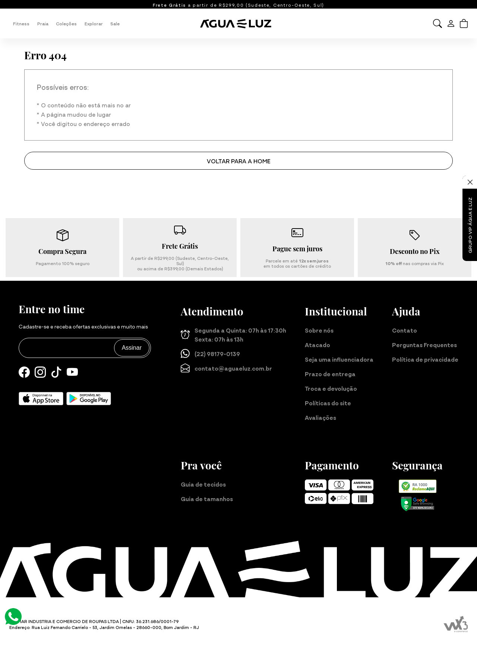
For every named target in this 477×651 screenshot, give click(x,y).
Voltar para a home (239, 161)
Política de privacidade (425, 359)
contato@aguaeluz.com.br (226, 368)
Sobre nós (319, 330)
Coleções (66, 23)
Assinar (132, 348)
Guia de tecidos (203, 484)
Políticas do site (328, 403)
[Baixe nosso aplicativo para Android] (88, 398)
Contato (404, 330)
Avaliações (320, 417)
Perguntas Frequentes (424, 344)
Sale (115, 23)
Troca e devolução (331, 388)
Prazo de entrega (330, 373)
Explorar (94, 23)
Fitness (21, 23)
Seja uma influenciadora (339, 359)
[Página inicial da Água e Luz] (238, 23)
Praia (42, 23)
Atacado (317, 344)
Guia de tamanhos (207, 498)
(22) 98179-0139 (210, 353)
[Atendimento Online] (13, 615)
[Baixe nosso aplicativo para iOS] (41, 398)
